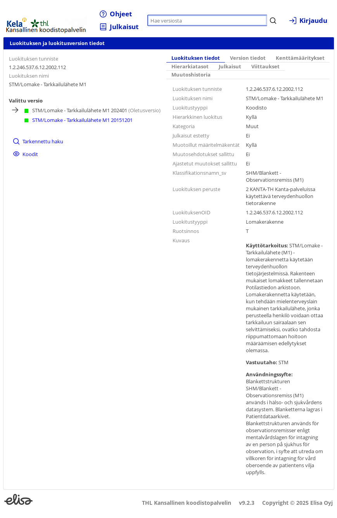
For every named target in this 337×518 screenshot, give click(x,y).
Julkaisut (230, 66)
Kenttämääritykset (300, 58)
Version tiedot (248, 58)
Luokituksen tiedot (195, 58)
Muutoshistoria (191, 74)
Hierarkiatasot (190, 66)
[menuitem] (115, 13)
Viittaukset (265, 66)
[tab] (195, 58)
